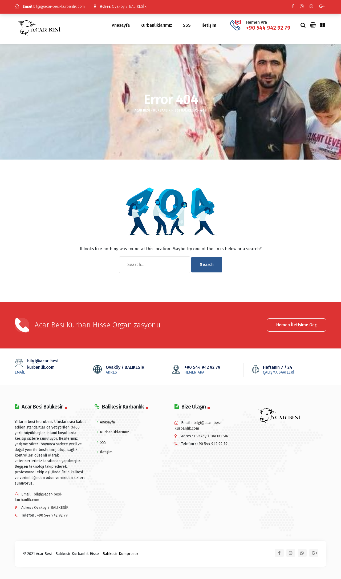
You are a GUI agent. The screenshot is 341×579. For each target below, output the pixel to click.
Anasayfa (121, 24)
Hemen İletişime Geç (296, 323)
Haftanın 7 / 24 (286, 368)
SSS (187, 24)
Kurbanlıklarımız (156, 24)
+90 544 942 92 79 (268, 26)
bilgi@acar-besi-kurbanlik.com (53, 6)
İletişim (208, 24)
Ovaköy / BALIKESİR (127, 6)
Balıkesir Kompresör (120, 552)
